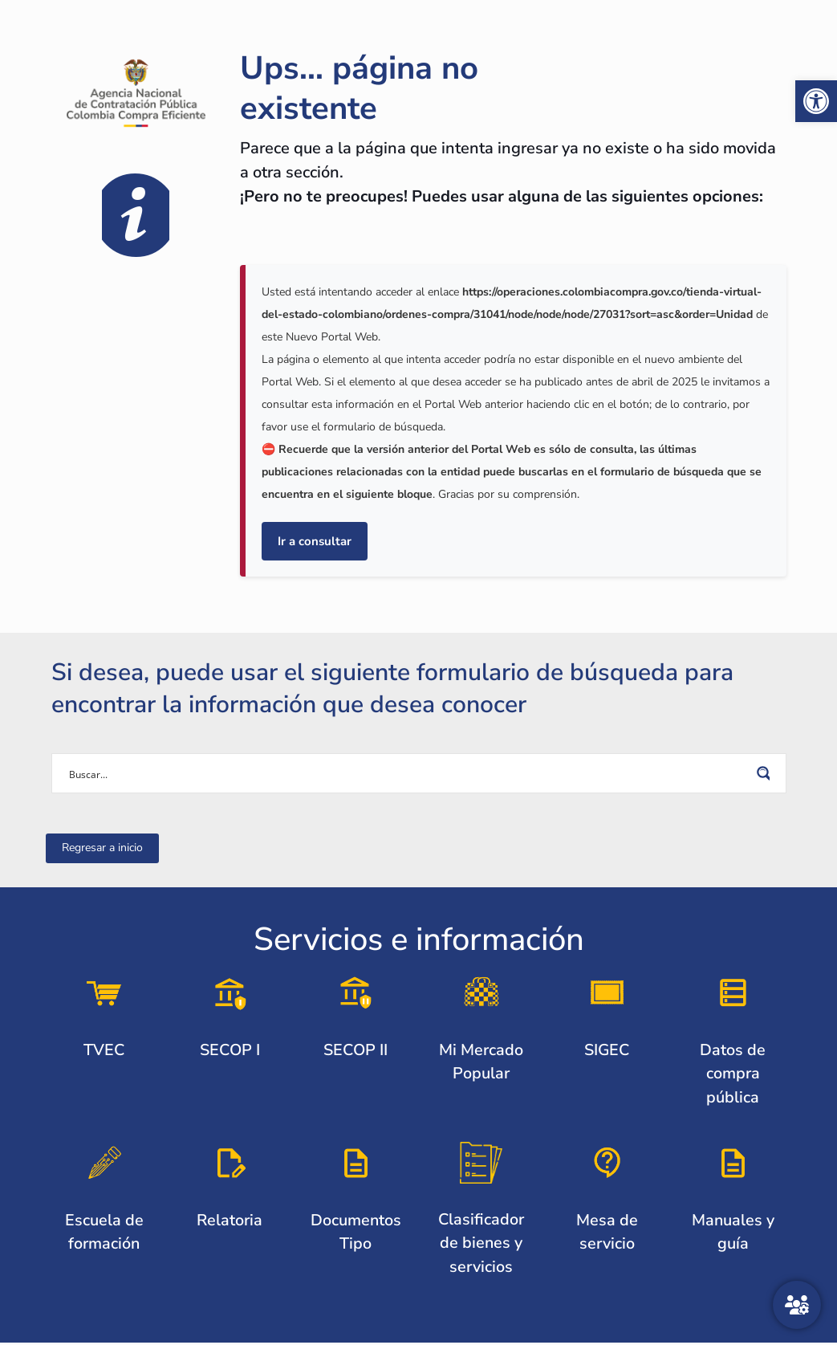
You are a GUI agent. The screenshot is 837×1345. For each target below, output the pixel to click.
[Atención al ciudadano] (797, 1305)
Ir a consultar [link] (314, 541)
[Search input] (408, 773)
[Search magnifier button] (766, 773)
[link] (816, 101)
